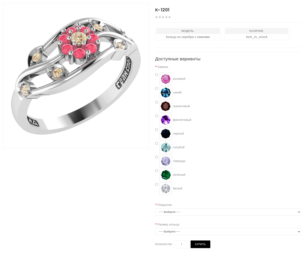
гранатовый (172, 106)
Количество (163, 244)
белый (168, 188)
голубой (170, 147)
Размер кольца (168, 224)
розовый (170, 79)
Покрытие (164, 205)
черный (169, 133)
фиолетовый (173, 120)
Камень (162, 67)
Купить (200, 244)
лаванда (170, 161)
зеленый (170, 175)
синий (168, 92)
